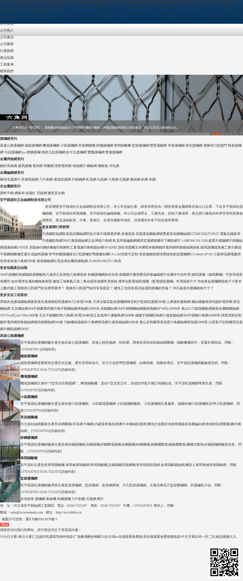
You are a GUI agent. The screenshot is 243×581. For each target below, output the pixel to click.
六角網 (113, 179)
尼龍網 (42, 193)
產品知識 (7, 57)
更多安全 (7, 295)
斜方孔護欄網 (76, 152)
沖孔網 (114, 166)
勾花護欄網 (12, 152)
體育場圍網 (158, 145)
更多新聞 (49, 227)
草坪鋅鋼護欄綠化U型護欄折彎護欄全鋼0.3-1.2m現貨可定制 (93, 254)
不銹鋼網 (78, 179)
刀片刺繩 (78, 499)
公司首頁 (7, 23)
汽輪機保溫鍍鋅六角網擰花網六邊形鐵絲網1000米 (101, 322)
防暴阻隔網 (29, 179)
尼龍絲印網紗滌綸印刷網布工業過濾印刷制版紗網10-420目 (73, 247)
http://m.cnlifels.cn (69, 512)
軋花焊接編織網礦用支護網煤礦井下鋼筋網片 (147, 240)
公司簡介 (7, 30)
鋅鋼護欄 (64, 499)
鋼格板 (103, 166)
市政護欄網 (176, 145)
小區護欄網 (69, 145)
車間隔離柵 (122, 145)
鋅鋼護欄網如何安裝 (103, 274)
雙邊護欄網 (113, 152)
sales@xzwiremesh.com (26, 512)
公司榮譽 (7, 44)
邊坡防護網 (62, 179)
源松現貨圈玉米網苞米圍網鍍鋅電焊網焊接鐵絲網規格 (159, 247)
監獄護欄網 (140, 145)
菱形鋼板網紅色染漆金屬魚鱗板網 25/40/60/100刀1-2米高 (79, 261)
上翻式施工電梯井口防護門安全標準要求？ (32, 288)
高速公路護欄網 (12, 145)
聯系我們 (7, 71)
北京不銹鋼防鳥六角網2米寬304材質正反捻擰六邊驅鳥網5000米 (86, 315)
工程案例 (7, 64)
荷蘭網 (48, 166)
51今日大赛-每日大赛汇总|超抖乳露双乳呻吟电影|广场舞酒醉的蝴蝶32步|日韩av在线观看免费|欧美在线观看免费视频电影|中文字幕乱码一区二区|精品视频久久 (118, 3)
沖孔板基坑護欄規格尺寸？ (193, 288)
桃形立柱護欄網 (53, 152)
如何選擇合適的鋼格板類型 (31, 281)
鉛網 (144, 179)
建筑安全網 (56, 193)
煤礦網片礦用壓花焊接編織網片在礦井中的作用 (155, 274)
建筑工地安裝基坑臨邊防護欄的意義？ (143, 288)
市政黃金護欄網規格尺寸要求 (219, 281)
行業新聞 (7, 51)
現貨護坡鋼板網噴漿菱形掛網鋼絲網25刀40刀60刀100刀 (177, 234)
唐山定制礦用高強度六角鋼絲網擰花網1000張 (173, 322)
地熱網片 (79, 166)
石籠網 (124, 179)
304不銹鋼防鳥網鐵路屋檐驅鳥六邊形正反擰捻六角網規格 (43, 274)
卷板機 (51, 499)
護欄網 (40, 499)
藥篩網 (135, 179)
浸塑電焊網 (62, 166)
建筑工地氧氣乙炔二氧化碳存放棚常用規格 (85, 281)
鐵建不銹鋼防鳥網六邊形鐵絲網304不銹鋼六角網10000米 (177, 315)
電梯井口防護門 (215, 145)
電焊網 (37, 166)
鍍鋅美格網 (8, 166)
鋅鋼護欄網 (104, 145)
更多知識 (7, 268)
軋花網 (91, 179)
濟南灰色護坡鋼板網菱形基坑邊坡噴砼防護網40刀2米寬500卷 (46, 302)
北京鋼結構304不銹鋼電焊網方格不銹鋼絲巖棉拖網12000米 (55, 308)
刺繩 (152, 179)
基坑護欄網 (193, 145)
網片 (100, 499)
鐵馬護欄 (25, 166)
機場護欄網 (51, 145)
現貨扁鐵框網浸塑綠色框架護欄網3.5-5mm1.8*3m (176, 254)
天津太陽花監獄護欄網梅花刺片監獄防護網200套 (129, 302)
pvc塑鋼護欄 (31, 152)
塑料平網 (7, 193)
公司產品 (7, 37)
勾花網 (102, 179)
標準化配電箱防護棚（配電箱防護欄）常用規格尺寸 (157, 281)
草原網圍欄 (86, 145)
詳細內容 (48, 349)
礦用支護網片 (10, 179)
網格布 (20, 193)
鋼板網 (92, 166)
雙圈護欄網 (95, 152)
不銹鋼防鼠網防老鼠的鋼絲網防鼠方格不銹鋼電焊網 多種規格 (88, 234)
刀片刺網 (46, 179)
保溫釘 (31, 193)
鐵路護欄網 (33, 145)
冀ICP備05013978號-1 (41, 519)
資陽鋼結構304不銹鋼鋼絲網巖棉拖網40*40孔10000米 (140, 308)
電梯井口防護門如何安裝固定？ (89, 288)
